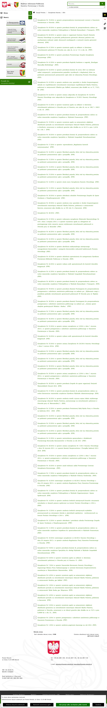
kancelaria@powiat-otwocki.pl (83, 664)
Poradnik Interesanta (8, 28)
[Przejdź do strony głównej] (23, 5)
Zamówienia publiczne (8, 73)
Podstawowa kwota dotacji (10, 76)
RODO (3, 39)
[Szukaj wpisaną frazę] (102, 4)
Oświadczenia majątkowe (9, 84)
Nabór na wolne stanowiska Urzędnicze (14, 65)
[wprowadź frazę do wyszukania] (83, 4)
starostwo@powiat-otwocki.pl (64, 664)
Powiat (3, 32)
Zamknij (98, 705)
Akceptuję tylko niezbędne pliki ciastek (73, 705)
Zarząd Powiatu (6, 20)
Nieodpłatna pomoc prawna (10, 35)
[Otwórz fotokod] (105, 28)
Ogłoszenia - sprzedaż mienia (11, 54)
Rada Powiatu (5, 17)
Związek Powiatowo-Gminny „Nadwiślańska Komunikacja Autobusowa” (11, 93)
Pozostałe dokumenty (8, 46)
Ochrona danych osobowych (15, 705)
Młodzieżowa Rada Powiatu (10, 24)
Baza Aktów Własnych (8, 99)
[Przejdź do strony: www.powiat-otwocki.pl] (105, 24)
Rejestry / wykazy (7, 61)
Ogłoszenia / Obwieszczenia (10, 50)
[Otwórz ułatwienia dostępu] (105, 15)
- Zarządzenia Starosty (54, 12)
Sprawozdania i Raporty (9, 58)
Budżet (3, 87)
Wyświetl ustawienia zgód (41, 705)
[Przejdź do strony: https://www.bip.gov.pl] (105, 19)
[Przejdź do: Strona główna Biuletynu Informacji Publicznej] (34, 12)
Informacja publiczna (8, 43)
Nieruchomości (6, 69)
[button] (30, 24)
